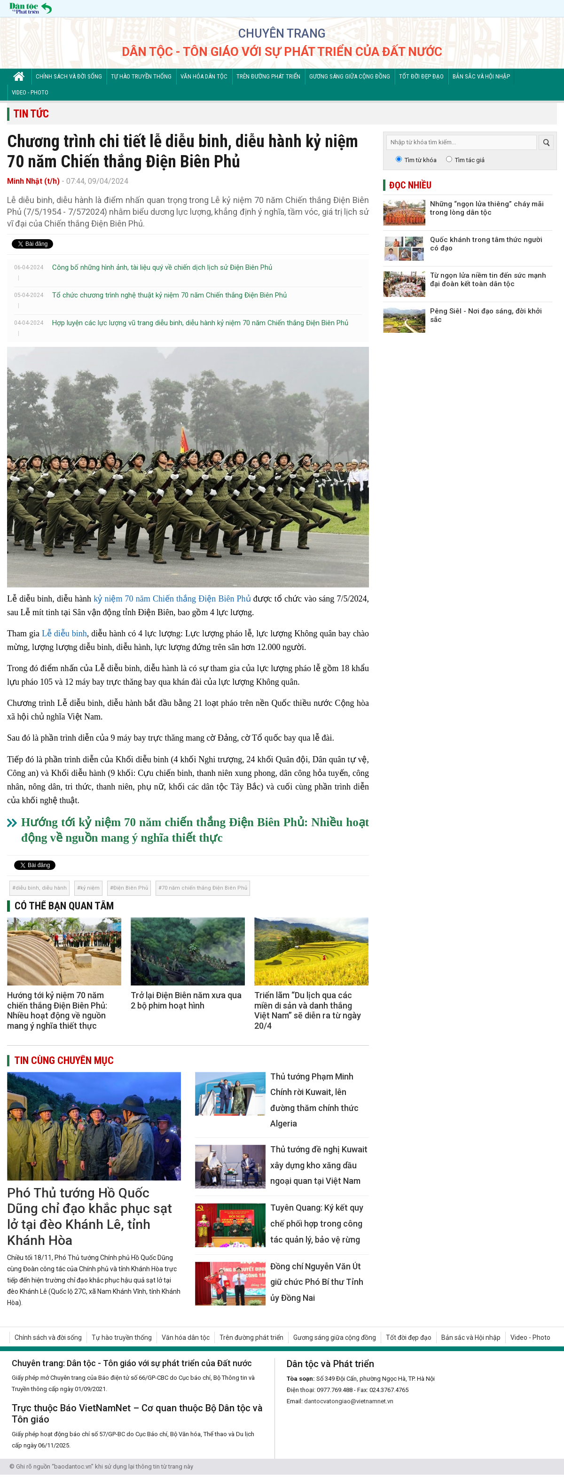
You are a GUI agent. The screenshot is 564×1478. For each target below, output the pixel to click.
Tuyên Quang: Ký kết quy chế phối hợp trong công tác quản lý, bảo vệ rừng (316, 1223)
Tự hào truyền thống (141, 76)
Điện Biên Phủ (130, 888)
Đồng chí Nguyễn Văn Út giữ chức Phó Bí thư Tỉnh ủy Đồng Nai (316, 1282)
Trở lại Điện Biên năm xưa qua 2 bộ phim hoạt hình (186, 1000)
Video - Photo (30, 92)
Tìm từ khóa (421, 160)
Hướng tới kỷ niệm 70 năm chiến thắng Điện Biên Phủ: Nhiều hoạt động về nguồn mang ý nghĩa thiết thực (57, 1010)
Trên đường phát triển (268, 76)
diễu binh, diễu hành (41, 888)
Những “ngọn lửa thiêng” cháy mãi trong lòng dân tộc (487, 208)
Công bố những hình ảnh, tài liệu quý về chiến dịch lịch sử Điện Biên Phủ (162, 267)
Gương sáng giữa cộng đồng (349, 76)
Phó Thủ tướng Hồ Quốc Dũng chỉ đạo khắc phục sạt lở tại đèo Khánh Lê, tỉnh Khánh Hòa (89, 1216)
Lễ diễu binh (64, 633)
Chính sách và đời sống (69, 76)
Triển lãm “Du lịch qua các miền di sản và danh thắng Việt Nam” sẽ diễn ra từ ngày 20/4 (307, 1010)
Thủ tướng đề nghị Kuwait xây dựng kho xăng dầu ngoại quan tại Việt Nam (319, 1165)
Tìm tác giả (470, 160)
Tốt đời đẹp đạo (421, 76)
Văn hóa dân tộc (203, 76)
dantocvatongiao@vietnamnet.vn (348, 1401)
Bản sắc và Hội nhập (481, 76)
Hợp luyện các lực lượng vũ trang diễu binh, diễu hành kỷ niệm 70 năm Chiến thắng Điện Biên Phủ (200, 323)
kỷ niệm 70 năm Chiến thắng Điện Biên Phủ (172, 598)
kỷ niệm (90, 888)
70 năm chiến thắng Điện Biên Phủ (204, 888)
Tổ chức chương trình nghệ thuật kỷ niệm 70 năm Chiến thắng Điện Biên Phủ (169, 295)
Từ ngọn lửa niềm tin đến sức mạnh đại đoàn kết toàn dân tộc (488, 279)
